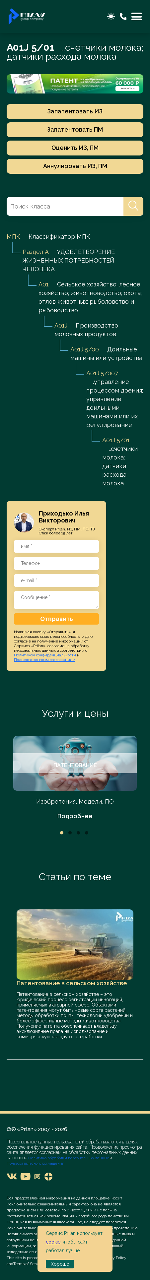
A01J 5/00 (84, 349)
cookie (53, 1242)
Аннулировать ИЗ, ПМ (75, 165)
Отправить (56, 618)
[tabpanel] (75, 778)
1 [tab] (61, 832)
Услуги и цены (75, 713)
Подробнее (75, 816)
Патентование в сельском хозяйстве (72, 983)
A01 (43, 284)
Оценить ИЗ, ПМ (75, 147)
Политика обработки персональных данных (69, 1158)
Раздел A (35, 251)
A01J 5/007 (102, 373)
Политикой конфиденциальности (45, 655)
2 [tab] (70, 832)
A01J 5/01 (116, 440)
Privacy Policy (114, 1257)
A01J (60, 325)
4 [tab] (86, 832)
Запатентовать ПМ (75, 129)
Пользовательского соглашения (35, 1163)
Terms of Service (28, 1263)
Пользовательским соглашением (44, 659)
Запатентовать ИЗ (75, 111)
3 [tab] (78, 832)
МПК (13, 236)
